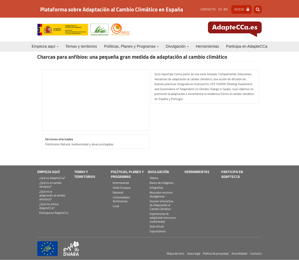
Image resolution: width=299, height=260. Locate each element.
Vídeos (154, 178)
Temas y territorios (81, 46)
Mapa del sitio (175, 253)
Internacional (121, 183)
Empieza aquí (45, 46)
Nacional (118, 193)
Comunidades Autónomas (121, 199)
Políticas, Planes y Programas (131, 46)
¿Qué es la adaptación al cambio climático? (52, 195)
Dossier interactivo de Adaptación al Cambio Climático (161, 205)
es (220, 9)
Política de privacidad (216, 253)
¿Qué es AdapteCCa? (52, 178)
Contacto (208, 9)
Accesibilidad (239, 253)
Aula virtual (157, 227)
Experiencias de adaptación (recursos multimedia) (163, 218)
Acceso (239, 9)
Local (116, 206)
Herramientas (207, 46)
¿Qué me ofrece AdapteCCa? (49, 206)
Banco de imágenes (162, 183)
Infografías (156, 188)
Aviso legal (193, 253)
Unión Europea (122, 188)
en (225, 9)
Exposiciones (158, 231)
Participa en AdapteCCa (246, 46)
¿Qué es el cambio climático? (50, 185)
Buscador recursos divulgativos (161, 195)
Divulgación (177, 46)
